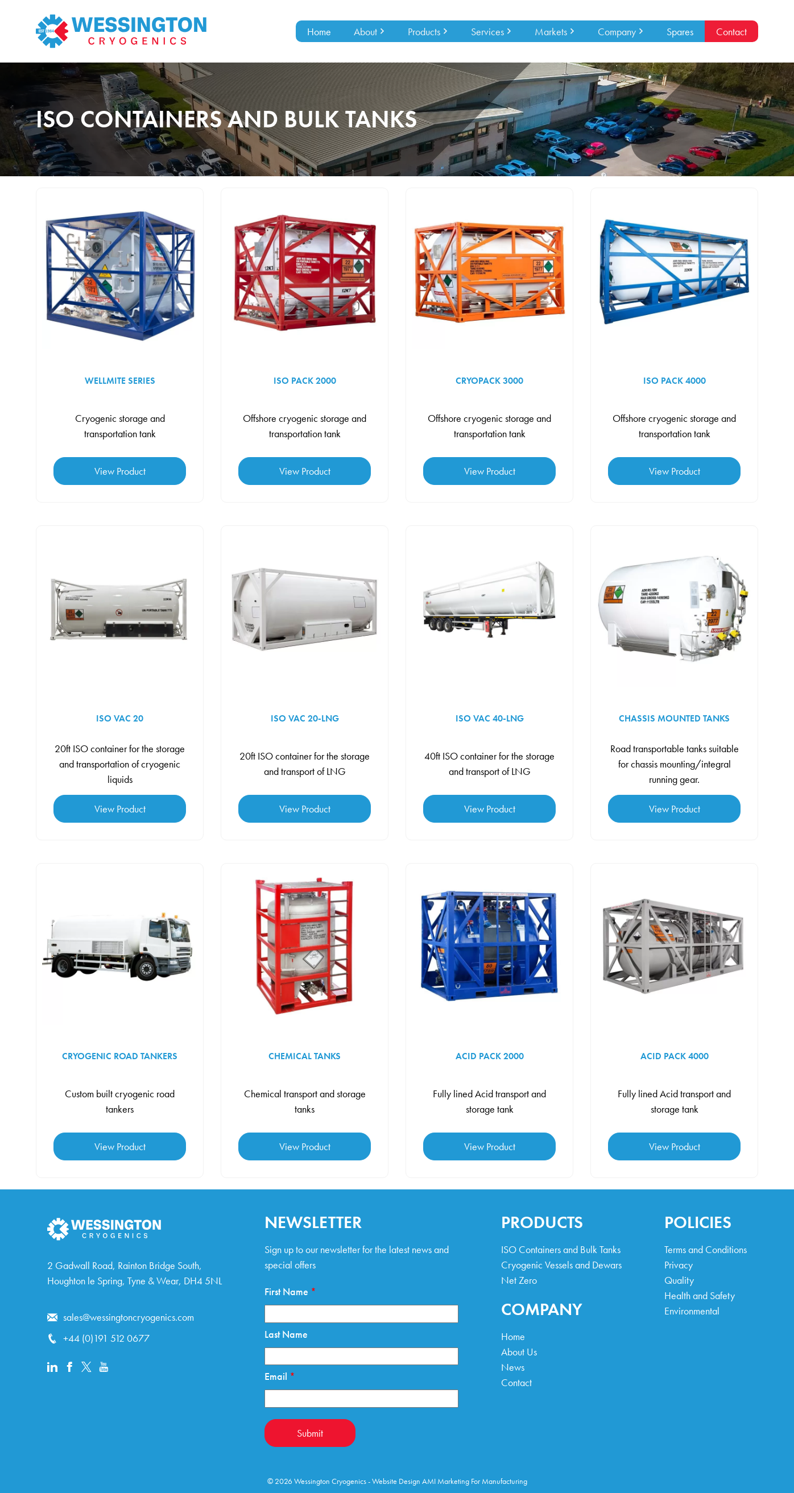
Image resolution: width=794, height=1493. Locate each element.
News (512, 1367)
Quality (679, 1280)
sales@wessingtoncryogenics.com (120, 1317)
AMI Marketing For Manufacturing (474, 1481)
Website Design (396, 1481)
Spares (680, 31)
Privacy (678, 1264)
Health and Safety (699, 1295)
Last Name (286, 1334)
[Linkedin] (52, 1368)
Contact (731, 31)
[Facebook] (69, 1368)
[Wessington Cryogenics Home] (121, 31)
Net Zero (519, 1280)
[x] (86, 1368)
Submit (310, 1433)
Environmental (691, 1310)
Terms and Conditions (705, 1249)
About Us (519, 1351)
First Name (290, 1291)
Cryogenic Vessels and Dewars (561, 1264)
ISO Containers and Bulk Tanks (561, 1249)
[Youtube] (103, 1368)
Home (319, 31)
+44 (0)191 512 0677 (98, 1338)
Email (279, 1376)
